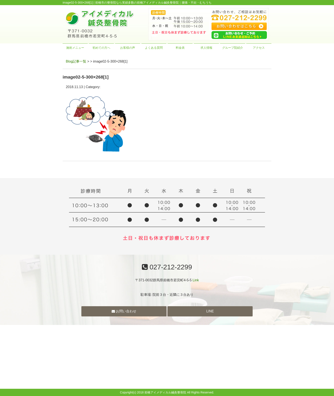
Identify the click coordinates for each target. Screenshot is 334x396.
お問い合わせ (124, 311)
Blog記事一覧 (76, 61)
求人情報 (206, 47)
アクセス (259, 47)
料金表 (180, 47)
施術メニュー (75, 47)
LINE (210, 311)
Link (196, 280)
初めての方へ (101, 47)
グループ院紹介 (232, 47)
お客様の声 (127, 47)
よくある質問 (154, 47)
